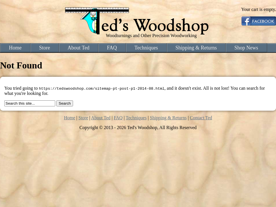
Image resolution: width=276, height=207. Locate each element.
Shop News (246, 48)
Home (15, 48)
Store (44, 48)
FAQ (112, 48)
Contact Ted (201, 117)
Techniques (146, 48)
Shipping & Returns (196, 48)
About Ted (78, 48)
